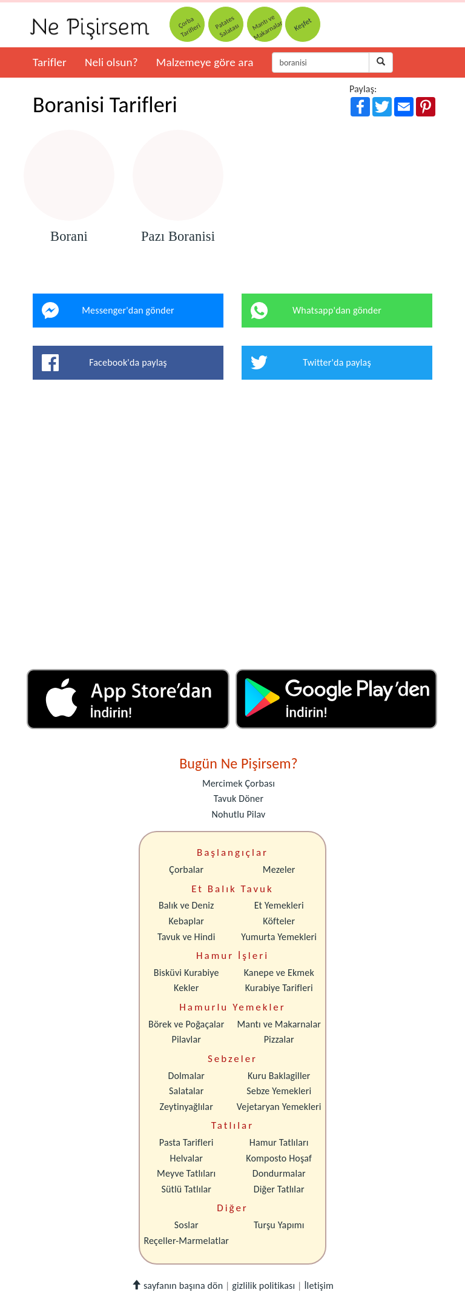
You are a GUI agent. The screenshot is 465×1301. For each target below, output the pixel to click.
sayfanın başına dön (177, 1285)
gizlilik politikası (263, 1285)
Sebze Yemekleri (278, 1091)
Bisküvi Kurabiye (186, 972)
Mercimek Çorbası (238, 783)
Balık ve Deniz (186, 905)
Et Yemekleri (279, 905)
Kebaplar (186, 921)
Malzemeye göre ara (205, 62)
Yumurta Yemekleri (279, 937)
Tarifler (50, 62)
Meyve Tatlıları (186, 1173)
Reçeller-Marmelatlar (186, 1240)
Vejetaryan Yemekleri (279, 1106)
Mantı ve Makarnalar (279, 1024)
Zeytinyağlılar (186, 1106)
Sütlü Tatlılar (186, 1189)
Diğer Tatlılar (279, 1189)
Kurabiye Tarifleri (279, 987)
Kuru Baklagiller (279, 1075)
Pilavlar (186, 1039)
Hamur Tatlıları (279, 1142)
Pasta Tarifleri (186, 1142)
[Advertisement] (232, 529)
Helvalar (186, 1158)
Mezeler (279, 869)
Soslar (186, 1225)
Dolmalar (186, 1075)
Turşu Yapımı (279, 1225)
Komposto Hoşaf (279, 1158)
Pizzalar (279, 1039)
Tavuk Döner (238, 798)
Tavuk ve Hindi (186, 937)
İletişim (319, 1285)
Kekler (186, 987)
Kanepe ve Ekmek (279, 972)
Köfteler (279, 921)
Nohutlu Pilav (239, 814)
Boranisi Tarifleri (105, 105)
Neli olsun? (111, 62)
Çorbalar (186, 869)
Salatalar (186, 1091)
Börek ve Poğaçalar (186, 1024)
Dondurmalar (279, 1173)
